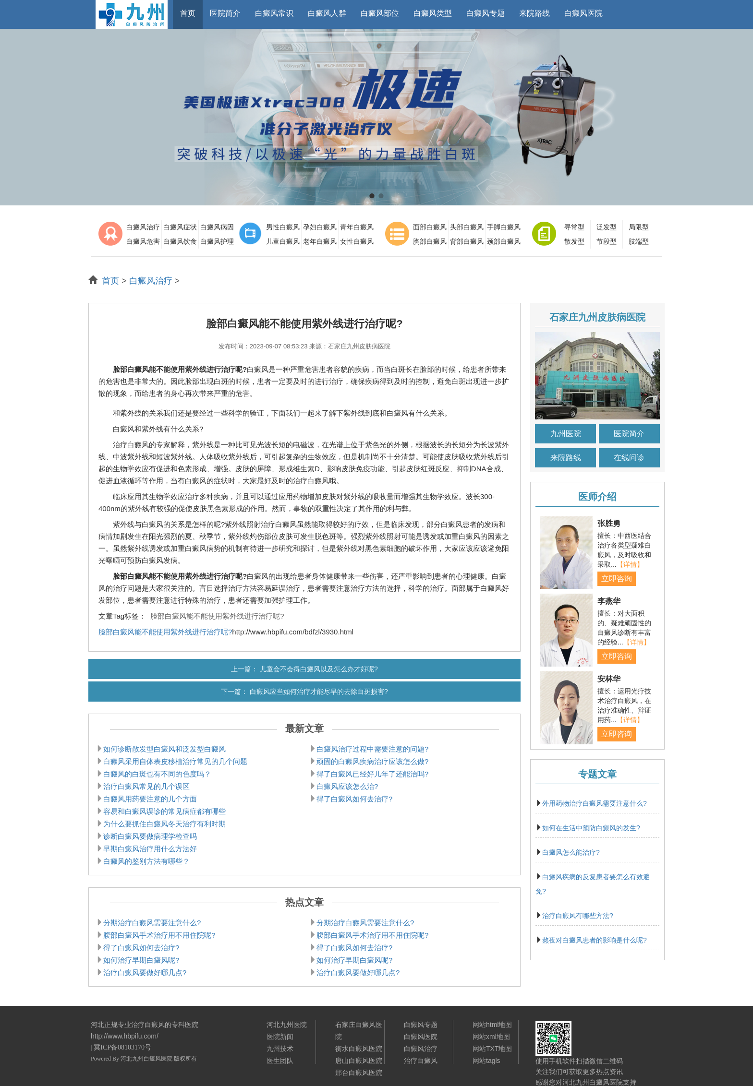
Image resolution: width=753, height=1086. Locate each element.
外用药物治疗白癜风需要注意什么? (594, 803)
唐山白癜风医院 (358, 1060)
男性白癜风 (283, 227)
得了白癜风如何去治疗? (354, 799)
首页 (110, 281)
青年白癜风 (357, 227)
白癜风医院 (420, 1036)
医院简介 (629, 434)
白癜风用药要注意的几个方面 (150, 799)
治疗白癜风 (420, 1060)
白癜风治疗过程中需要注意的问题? (372, 749)
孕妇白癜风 (320, 227)
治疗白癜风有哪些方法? (577, 915)
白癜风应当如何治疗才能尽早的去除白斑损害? (319, 691)
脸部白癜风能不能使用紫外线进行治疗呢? (217, 616)
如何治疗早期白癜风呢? (141, 960)
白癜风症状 (180, 227)
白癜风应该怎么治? (347, 786)
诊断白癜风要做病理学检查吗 (150, 836)
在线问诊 (629, 457)
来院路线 (565, 457)
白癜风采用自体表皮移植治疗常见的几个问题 (175, 761)
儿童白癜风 (283, 241)
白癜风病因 (217, 227)
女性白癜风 (357, 241)
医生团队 (280, 1060)
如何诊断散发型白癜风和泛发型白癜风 (164, 749)
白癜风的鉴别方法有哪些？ (146, 861)
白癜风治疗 (143, 227)
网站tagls (486, 1060)
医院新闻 (280, 1036)
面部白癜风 (430, 227)
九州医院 (565, 434)
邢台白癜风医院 (358, 1072)
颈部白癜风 (504, 241)
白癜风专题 (420, 1024)
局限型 (639, 227)
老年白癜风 (320, 241)
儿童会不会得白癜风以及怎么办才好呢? (319, 669)
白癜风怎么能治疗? (571, 852)
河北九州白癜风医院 (146, 1058)
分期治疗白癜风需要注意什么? (152, 923)
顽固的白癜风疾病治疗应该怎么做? (372, 761)
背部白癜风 (467, 241)
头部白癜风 (467, 227)
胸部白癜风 (430, 241)
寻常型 (574, 227)
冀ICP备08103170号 (122, 1047)
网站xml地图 (491, 1036)
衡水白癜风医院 (358, 1048)
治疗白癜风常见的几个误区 (146, 786)
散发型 (574, 241)
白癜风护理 (217, 241)
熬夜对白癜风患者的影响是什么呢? (594, 940)
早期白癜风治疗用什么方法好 (150, 849)
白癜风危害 (143, 241)
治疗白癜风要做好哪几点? (144, 972)
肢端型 (639, 241)
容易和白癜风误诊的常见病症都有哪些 (164, 811)
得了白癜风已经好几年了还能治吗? (372, 774)
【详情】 (630, 564)
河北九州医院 (287, 1024)
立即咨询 (616, 578)
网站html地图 (492, 1024)
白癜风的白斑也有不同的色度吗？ (157, 774)
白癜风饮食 (180, 241)
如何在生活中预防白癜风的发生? (591, 828)
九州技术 (280, 1048)
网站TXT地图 (492, 1048)
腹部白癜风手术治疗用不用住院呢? (159, 935)
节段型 (606, 241)
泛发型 (606, 227)
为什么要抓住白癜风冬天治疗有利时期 (164, 824)
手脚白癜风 (504, 227)
